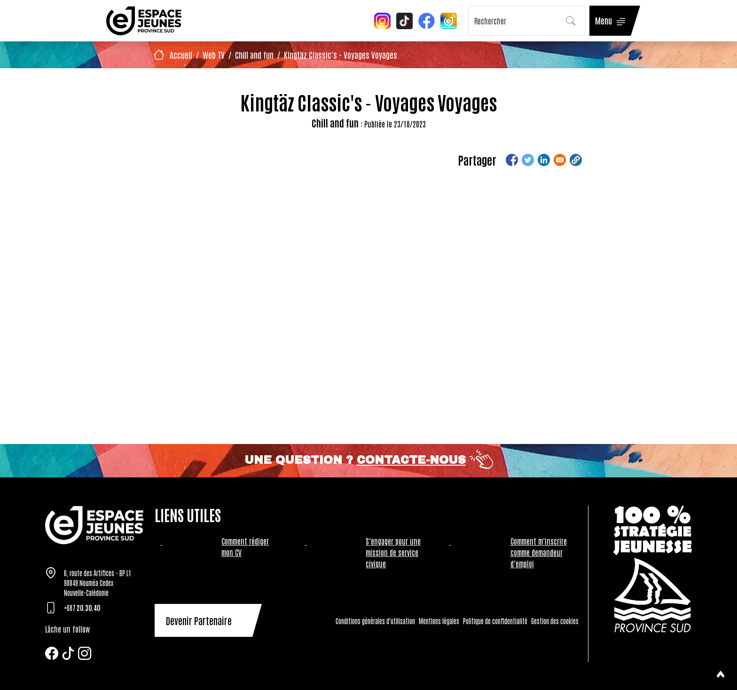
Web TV (214, 54)
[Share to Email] (560, 160)
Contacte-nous (411, 460)
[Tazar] (94, 525)
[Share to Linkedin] (544, 160)
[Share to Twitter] (528, 160)
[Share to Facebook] (512, 160)
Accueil (181, 54)
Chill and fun (254, 54)
